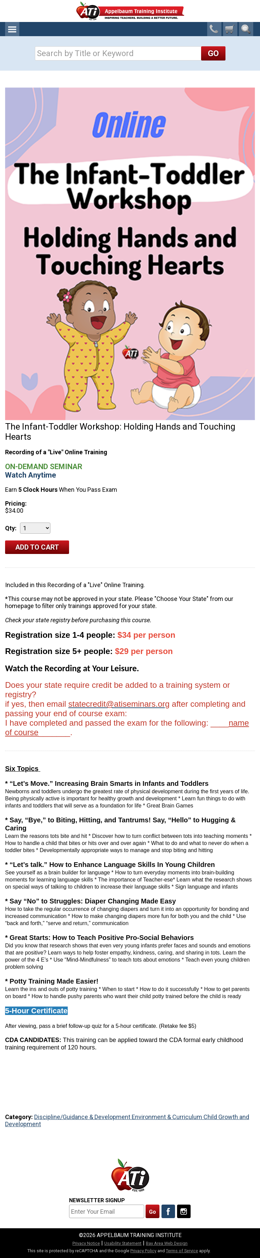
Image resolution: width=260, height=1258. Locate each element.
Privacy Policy (143, 1250)
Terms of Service (182, 1250)
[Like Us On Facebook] (168, 1211)
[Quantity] (35, 528)
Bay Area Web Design (167, 1243)
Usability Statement (123, 1243)
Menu (12, 29)
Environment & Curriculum (167, 1116)
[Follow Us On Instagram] (184, 1211)
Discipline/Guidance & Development (83, 1116)
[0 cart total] (230, 29)
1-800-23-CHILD (214, 29)
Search (246, 29)
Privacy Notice (86, 1243)
